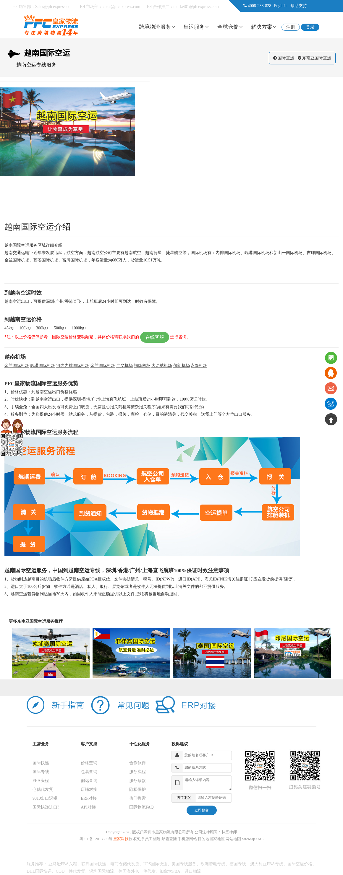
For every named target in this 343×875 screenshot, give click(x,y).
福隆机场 (142, 365)
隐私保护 (137, 789)
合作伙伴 (137, 763)
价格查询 (89, 763)
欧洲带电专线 (212, 864)
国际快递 (41, 763)
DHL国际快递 (39, 871)
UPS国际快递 (155, 864)
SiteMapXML (253, 839)
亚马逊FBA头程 (62, 864)
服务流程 (137, 772)
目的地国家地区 (211, 839)
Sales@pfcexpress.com (54, 6)
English (280, 6)
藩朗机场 (181, 365)
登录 (310, 27)
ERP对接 (89, 798)
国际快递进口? (46, 807)
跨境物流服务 (157, 27)
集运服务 (196, 27)
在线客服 (154, 337)
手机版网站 (187, 839)
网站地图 (233, 839)
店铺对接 (89, 789)
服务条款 (137, 780)
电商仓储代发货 (124, 864)
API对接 (88, 807)
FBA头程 (41, 780)
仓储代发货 (43, 789)
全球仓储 (230, 27)
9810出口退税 (45, 798)
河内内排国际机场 (72, 365)
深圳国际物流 (101, 871)
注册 (290, 27)
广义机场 (124, 365)
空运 (25, 245)
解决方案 (263, 27)
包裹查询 (89, 772)
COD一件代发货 (70, 871)
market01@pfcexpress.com (196, 6)
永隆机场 (199, 365)
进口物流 (193, 871)
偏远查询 (89, 780)
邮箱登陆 (169, 839)
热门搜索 (137, 798)
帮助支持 (298, 6)
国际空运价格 (299, 864)
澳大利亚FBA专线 (266, 864)
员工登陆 (152, 839)
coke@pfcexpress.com (121, 6)
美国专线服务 (184, 864)
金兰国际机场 (16, 365)
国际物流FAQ (141, 807)
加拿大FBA (170, 871)
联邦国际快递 (93, 864)
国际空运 (286, 58)
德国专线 (237, 864)
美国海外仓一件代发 (137, 871)
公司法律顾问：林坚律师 (216, 832)
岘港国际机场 (42, 365)
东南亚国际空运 (316, 58)
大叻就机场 (161, 365)
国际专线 (41, 772)
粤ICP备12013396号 (96, 839)
